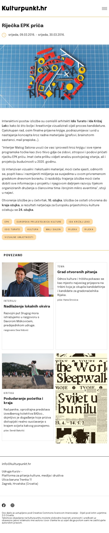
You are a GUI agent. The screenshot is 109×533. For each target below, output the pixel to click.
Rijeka (72, 229)
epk (7, 222)
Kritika (9, 393)
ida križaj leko (79, 222)
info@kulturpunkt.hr (16, 464)
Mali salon (53, 229)
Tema (61, 267)
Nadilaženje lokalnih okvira (27, 306)
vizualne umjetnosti (19, 237)
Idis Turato (12, 229)
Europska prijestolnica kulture (39, 222)
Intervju (10, 301)
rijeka (89, 229)
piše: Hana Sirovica (67, 300)
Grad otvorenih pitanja (77, 272)
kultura (33, 229)
